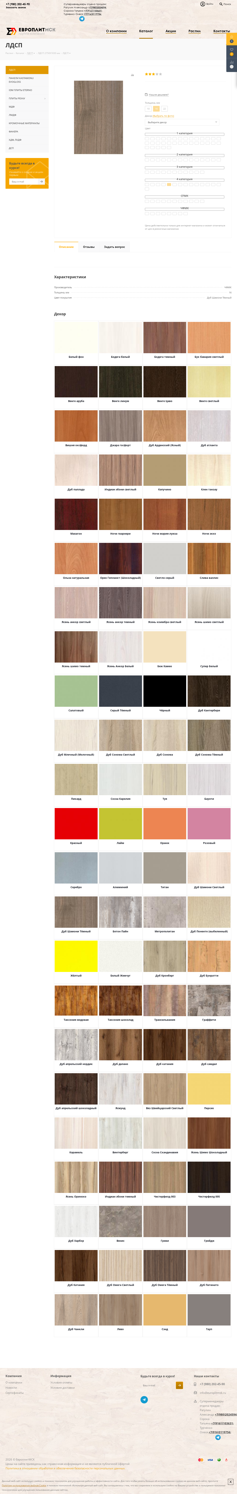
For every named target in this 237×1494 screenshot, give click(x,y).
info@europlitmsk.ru (213, 1393)
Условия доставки (62, 1387)
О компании (14, 1382)
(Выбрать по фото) (163, 115)
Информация (60, 1376)
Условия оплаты (61, 1382)
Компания (14, 1376)
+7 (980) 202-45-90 (18, 4)
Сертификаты (15, 1393)
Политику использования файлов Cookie (24, 1485)
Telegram (144, 1399)
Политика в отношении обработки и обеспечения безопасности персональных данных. (65, 1468)
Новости (11, 1387)
